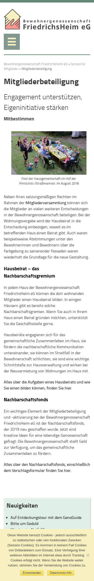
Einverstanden (32, 572)
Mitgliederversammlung (46, 202)
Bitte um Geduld (24, 523)
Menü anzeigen (12, 42)
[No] (87, 555)
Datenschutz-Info (60, 572)
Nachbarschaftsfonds (26, 399)
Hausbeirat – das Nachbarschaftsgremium (29, 272)
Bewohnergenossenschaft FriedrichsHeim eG (35, 64)
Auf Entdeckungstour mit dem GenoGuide (46, 517)
